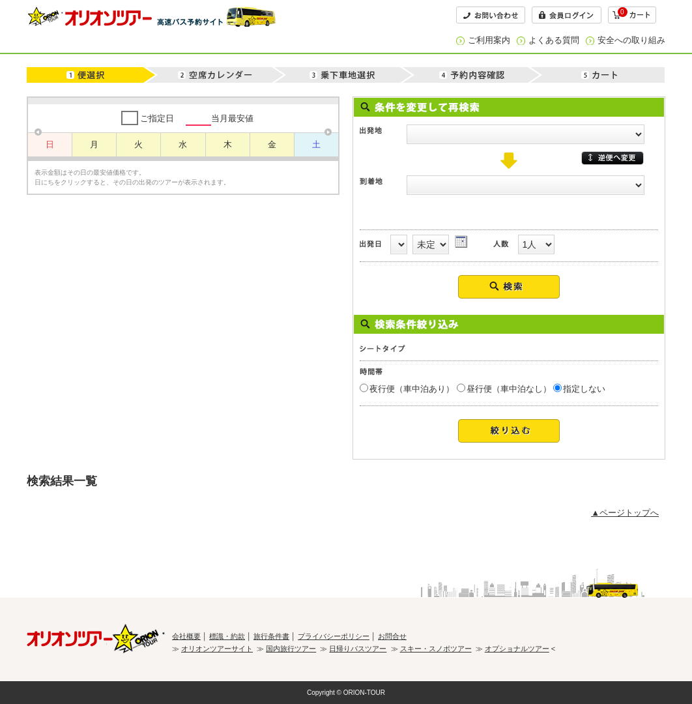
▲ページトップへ (625, 513)
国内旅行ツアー (291, 649)
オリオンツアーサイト (217, 649)
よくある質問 (553, 40)
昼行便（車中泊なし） (509, 389)
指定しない (584, 389)
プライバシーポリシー (333, 636)
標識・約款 (227, 636)
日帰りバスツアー (357, 649)
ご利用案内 (489, 40)
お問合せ (392, 636)
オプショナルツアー (517, 649)
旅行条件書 (271, 636)
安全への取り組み (631, 40)
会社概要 (186, 636)
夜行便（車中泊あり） (411, 389)
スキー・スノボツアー (436, 649)
